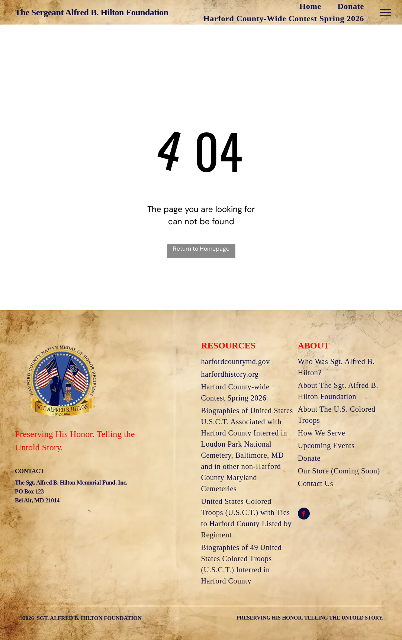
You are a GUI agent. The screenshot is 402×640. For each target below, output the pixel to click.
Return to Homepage (201, 249)
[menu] (385, 12)
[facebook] (304, 514)
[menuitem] (283, 6)
